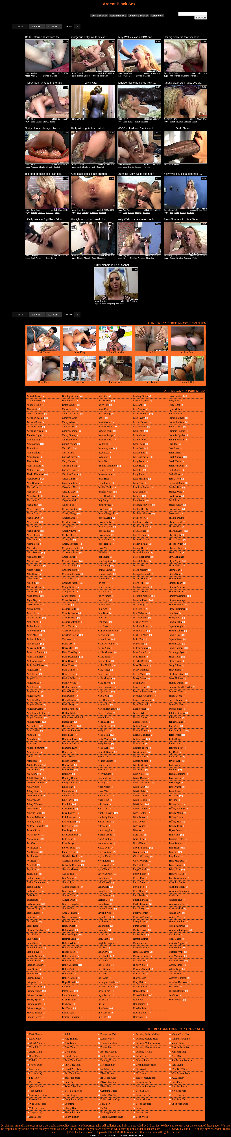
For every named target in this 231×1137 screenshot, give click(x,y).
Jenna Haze (103, 478)
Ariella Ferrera (34, 765)
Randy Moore (140, 943)
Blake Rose (32, 925)
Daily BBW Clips (109, 1095)
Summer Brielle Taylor (180, 687)
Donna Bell (68, 765)
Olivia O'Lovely (141, 856)
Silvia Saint (174, 574)
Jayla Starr (103, 457)
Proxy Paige (139, 921)
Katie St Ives (104, 682)
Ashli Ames (32, 808)
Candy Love (68, 426)
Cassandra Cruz (70, 483)
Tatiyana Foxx (176, 747)
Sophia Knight (176, 626)
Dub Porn (79, 381)
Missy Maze (139, 674)
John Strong (104, 565)
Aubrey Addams (35, 817)
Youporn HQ (35, 1112)
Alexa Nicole (33, 496)
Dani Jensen (68, 674)
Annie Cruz (32, 752)
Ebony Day (70, 1108)
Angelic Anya (33, 691)
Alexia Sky (32, 504)
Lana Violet (103, 891)
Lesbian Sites (142, 1090)
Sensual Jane (175, 509)
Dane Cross (68, 665)
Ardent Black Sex (119, 4)
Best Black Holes (73, 1090)
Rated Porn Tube (73, 1069)
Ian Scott (66, 986)
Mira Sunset (139, 656)
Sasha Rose (174, 474)
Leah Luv (102, 934)
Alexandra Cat (34, 500)
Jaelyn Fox (103, 405)
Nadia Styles (139, 713)
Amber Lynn (33, 626)
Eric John (67, 804)
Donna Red (67, 769)
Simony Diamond (178, 596)
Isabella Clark (69, 999)
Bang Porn (43, 381)
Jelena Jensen (104, 470)
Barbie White (33, 886)
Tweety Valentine (177, 878)
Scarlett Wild (175, 491)
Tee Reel (173, 769)
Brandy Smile (33, 960)
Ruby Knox (174, 405)
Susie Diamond (176, 700)
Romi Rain (138, 999)
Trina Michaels (176, 860)
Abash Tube (35, 1116)
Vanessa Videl (176, 908)
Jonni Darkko (104, 587)
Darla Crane (68, 695)
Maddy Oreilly (140, 509)
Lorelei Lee (139, 452)
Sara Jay (173, 444)
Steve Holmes (176, 678)
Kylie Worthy (104, 865)
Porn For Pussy (179, 1086)
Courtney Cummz (71, 630)
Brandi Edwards (35, 947)
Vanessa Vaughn (177, 904)
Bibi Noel (31, 917)
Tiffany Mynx (176, 813)
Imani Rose (68, 991)
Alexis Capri (33, 513)
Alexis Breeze (34, 509)
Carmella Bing (69, 465)
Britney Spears (34, 999)
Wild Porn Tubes (37, 1103)
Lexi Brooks (104, 965)
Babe (125, 76)
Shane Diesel (175, 522)
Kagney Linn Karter (108, 630)
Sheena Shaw (175, 548)
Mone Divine (140, 687)
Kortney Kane (105, 843)
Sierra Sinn (174, 569)
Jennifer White (105, 491)
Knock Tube (71, 1056)
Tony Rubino (175, 843)
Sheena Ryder (176, 543)
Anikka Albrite (34, 721)
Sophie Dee (174, 635)
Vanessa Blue (175, 899)
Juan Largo (103, 600)
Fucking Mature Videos (148, 1043)
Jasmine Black (105, 426)
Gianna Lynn (68, 882)
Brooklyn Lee (69, 400)
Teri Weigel (174, 782)
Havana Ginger (69, 934)
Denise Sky (68, 721)
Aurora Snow (33, 830)
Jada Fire (102, 396)
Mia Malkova (140, 613)
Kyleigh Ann (104, 860)
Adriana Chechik (35, 418)
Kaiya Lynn (104, 635)
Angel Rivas (33, 682)
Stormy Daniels (177, 682)
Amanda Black (34, 617)
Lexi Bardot (104, 956)
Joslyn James (104, 596)
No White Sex (107, 1069)
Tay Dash (173, 752)
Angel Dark (32, 669)
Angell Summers (35, 717)
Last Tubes (151, 381)
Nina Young (139, 826)
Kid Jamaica (104, 795)
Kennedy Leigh (105, 769)
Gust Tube (70, 1047)
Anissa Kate (33, 726)
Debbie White (69, 713)
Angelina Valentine (36, 713)
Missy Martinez (141, 669)
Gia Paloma (68, 878)
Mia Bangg (139, 604)
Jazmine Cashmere (107, 465)
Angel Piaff (32, 678)
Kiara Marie (104, 787)
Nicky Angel (139, 756)
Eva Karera (67, 826)
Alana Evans (33, 457)
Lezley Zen (103, 999)
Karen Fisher (104, 639)
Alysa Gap (32, 600)
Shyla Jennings (176, 556)
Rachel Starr (139, 934)
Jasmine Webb (105, 439)
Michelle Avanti (141, 626)
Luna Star (138, 483)
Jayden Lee (103, 452)
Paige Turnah (140, 869)
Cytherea (66, 639)
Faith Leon (67, 839)
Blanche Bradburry (36, 930)
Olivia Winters (140, 860)
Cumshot (187, 121)
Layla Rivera (104, 917)
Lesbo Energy (143, 1095)
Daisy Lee (67, 643)
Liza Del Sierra (141, 413)
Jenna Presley (105, 483)
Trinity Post (175, 869)
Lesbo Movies (143, 1099)
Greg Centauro (69, 912)
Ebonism (69, 1103)
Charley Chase (69, 522)
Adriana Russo (34, 422)
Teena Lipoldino (177, 774)
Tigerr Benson (176, 830)
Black (53, 258)
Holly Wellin (68, 969)
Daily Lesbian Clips (110, 1099)
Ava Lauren (32, 856)
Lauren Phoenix (106, 908)
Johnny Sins (104, 578)
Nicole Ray (139, 769)
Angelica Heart (34, 704)
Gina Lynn (67, 891)
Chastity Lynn (69, 530)
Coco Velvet (68, 626)
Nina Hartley (139, 813)
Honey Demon (69, 978)
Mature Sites (177, 1043)
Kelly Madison (105, 739)
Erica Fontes (68, 808)
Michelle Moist (141, 635)
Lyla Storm (139, 500)
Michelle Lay (140, 630)
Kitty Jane (103, 826)
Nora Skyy (138, 839)
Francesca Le (68, 852)
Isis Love (66, 1004)
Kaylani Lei (104, 704)
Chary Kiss (67, 526)
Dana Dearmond (70, 656)
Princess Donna (141, 917)
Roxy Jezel (138, 1017)
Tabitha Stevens (177, 713)
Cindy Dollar (68, 587)
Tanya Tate (174, 726)
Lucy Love (138, 474)
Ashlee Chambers (35, 782)
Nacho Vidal (139, 708)
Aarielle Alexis (34, 400)
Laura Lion (103, 904)
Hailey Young (69, 921)
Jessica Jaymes (105, 526)
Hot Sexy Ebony (108, 1051)
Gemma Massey (70, 869)
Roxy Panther (176, 396)
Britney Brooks (34, 995)
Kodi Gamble (104, 839)
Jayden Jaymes (105, 448)
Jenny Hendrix (105, 496)
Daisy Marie (68, 648)
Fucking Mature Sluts (147, 1038)
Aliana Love (33, 543)
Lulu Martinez (140, 478)
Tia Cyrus (174, 795)
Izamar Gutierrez (70, 1017)
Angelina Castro (35, 708)
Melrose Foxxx (141, 600)
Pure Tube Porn (72, 1064)
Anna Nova (32, 743)
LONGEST (53, 26)
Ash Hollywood (35, 778)
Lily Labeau (104, 1012)
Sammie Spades (177, 435)
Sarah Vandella (176, 465)
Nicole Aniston (140, 761)
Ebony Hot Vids (108, 1034)
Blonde (39, 76)
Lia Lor (101, 1004)
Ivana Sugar (68, 1012)
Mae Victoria (139, 535)
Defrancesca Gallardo (73, 717)
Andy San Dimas (35, 665)
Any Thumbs (71, 1038)
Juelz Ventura (104, 604)
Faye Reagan (68, 843)
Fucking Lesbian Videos (148, 1034)
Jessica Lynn (104, 535)
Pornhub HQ (187, 381)
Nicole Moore (140, 765)
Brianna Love (33, 978)
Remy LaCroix (140, 956)
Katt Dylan (103, 695)
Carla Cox (67, 448)
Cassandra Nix (69, 487)
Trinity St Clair (176, 873)
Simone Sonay (176, 591)
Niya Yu (137, 830)
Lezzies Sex (142, 1112)
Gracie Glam (68, 908)
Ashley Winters (34, 804)
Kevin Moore (104, 778)
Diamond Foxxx (70, 739)
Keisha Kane (104, 721)
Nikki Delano (140, 800)
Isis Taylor (67, 1008)
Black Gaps (71, 1095)
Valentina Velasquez (179, 891)
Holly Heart (68, 960)
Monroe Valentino (142, 700)
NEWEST (37, 26)
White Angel (175, 969)
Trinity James (175, 865)
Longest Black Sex (138, 15)
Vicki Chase (175, 938)
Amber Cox (32, 622)
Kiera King (103, 800)
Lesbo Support (143, 1103)
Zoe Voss (173, 995)
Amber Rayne (34, 630)
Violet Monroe (176, 960)
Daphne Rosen (69, 687)
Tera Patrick (175, 778)
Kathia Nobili (105, 665)
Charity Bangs (69, 513)
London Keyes (140, 439)
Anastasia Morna (35, 652)
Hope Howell (69, 982)
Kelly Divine (104, 726)
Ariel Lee (31, 756)
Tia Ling (173, 800)
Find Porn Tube (179, 1099)
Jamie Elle (103, 409)
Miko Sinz (138, 643)
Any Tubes (70, 1043)
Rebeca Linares (141, 952)
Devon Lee (67, 734)
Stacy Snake (175, 669)
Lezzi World (142, 1116)
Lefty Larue (104, 938)
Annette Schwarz (35, 747)
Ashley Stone (33, 800)
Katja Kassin (104, 691)
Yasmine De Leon (178, 982)
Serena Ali (174, 513)
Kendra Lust (104, 756)
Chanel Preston (69, 509)
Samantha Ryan (177, 418)
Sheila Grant (175, 552)
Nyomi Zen (139, 852)
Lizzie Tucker (140, 422)
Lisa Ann (137, 405)
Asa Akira (32, 774)
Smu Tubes (70, 1082)
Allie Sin (31, 583)
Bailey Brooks (34, 878)
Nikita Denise (140, 778)
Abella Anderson (35, 413)
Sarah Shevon (176, 457)
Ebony (130, 121)
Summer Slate (176, 691)
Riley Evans (139, 973)
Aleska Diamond (35, 474)
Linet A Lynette (141, 400)
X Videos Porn (178, 1090)
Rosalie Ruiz (139, 1008)
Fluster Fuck (115, 381)
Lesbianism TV (143, 1082)
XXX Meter (177, 1077)
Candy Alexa (68, 422)
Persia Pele (138, 886)
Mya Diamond (140, 704)
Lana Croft (103, 886)
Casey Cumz (68, 478)
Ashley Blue (33, 787)
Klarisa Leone (105, 834)
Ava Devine (32, 852)
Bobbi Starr (32, 943)
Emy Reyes (68, 800)
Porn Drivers (35, 1082)
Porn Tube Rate (72, 1060)
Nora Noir (138, 834)
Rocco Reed (139, 991)
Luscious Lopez (141, 487)
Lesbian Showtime (145, 1086)
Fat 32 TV (105, 1103)
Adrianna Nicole (35, 431)
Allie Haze (32, 574)
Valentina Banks (177, 882)
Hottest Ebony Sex (109, 1056)
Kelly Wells (104, 747)
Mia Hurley (139, 609)
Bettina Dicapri (34, 908)
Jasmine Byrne (105, 431)
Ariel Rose (32, 761)
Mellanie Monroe (142, 596)
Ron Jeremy (139, 1004)
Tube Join (151, 351)
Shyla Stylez (175, 561)
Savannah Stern (176, 483)
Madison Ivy (139, 517)
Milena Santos (140, 648)
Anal (33, 76)
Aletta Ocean (33, 478)
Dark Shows (43, 351)
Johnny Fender (105, 574)
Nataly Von (139, 743)
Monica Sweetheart (143, 691)
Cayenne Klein (69, 500)
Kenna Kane (104, 765)
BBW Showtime (108, 1082)
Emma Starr (68, 795)
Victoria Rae (175, 947)
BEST (20, 26)
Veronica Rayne (177, 925)
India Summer (69, 995)
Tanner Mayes (176, 721)
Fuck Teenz (141, 1056)
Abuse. (124, 1135)
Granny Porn (142, 1060)
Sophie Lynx (175, 643)
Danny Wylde (69, 682)
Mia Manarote (140, 617)
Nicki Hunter (139, 752)
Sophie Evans (176, 639)
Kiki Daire (103, 804)
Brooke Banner (34, 1012)
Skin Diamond (176, 604)
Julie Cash (103, 617)
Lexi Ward (103, 978)
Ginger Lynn (68, 899)
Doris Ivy (67, 774)
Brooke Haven (34, 1017)
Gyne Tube (70, 1051)
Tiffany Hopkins (177, 808)
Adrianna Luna (34, 426)
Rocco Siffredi (140, 995)
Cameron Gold (69, 418)
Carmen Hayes (69, 470)
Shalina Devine (176, 517)
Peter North (139, 891)
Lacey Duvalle (105, 873)
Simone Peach (176, 578)
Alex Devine (33, 483)
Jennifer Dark (105, 487)
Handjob (53, 76)
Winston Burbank (178, 978)
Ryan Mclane (175, 409)
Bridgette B (32, 982)
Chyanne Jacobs (70, 583)
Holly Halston (69, 956)
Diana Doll (67, 752)
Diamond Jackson (71, 743)
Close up (41, 213)
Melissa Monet (140, 591)
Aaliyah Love (33, 396)
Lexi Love (103, 973)
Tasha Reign (175, 739)
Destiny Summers (71, 730)
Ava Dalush (32, 847)
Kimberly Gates (106, 813)
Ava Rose (31, 860)
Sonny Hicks (175, 617)
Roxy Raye (174, 400)
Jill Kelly (102, 552)
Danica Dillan (69, 678)
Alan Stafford (33, 452)
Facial (52, 121)
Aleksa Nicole (34, 465)
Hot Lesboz (142, 1073)
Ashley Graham (34, 795)
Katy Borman (104, 700)
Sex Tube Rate (72, 1073)
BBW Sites (106, 1086)
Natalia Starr (139, 726)
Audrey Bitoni (34, 821)
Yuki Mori (174, 986)
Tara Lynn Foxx (177, 730)
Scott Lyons (175, 496)
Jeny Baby (103, 500)
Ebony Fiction (72, 1116)
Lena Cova (103, 952)
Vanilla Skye (175, 912)
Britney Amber (34, 991)
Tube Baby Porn (73, 1086)
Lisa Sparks (139, 409)
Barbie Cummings (36, 882)
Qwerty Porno (36, 1086)
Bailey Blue (33, 873)
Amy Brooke (33, 643)
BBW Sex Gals (108, 1077)
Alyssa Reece (33, 609)
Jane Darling (104, 413)
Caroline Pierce (70, 474)
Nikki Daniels (140, 795)
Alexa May (32, 491)
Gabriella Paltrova (71, 860)
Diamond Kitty (69, 747)
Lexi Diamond (105, 969)
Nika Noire (139, 774)
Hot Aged (141, 1069)
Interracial (104, 76)
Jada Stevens (104, 400)
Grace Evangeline (71, 904)
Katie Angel (104, 669)
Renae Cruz (139, 960)
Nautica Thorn (140, 747)
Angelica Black (34, 700)
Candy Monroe (69, 431)
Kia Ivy (101, 782)
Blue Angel (32, 938)
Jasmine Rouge (105, 435)
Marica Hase (139, 565)
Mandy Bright (140, 543)
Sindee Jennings (177, 600)
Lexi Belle (103, 960)
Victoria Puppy (176, 943)
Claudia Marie (69, 617)
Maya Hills (139, 583)
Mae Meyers (139, 530)
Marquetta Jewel (141, 574)
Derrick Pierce (69, 726)
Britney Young (34, 1004)
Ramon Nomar (140, 938)
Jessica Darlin (105, 517)
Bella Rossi (32, 895)
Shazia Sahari (176, 539)
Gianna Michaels (70, 886)
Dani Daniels (68, 669)
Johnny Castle (105, 569)
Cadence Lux (68, 409)
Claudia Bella (69, 609)
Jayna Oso (103, 461)
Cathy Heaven (69, 496)
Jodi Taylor (103, 556)
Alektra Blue (33, 470)
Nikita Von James (142, 782)
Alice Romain (34, 552)
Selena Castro (176, 504)
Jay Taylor (103, 444)
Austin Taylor (33, 834)
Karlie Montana (106, 652)
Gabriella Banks (70, 856)
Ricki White (139, 965)
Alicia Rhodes (34, 556)
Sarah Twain (175, 461)
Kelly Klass (104, 730)
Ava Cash (31, 843)
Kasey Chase (104, 661)
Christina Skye (69, 569)
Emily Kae (67, 787)
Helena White (69, 943)
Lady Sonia (103, 878)
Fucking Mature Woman (148, 1047)
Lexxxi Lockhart (106, 986)
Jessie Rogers (104, 543)
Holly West (67, 973)
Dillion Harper (69, 761)
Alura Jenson (33, 596)
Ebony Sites (106, 1047)
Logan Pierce (140, 426)
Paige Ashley (140, 865)
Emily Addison (69, 782)
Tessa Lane (174, 791)
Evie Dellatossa (70, 834)
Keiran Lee (103, 717)
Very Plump (177, 1064)
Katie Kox (103, 674)
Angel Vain (32, 687)
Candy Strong (69, 435)
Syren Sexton (175, 708)
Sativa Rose (175, 478)
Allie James (32, 578)
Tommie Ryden (176, 839)
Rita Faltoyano (140, 986)
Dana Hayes (68, 661)
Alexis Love (33, 526)
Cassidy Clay (68, 491)
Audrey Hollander (36, 826)
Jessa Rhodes (104, 504)
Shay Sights (175, 535)
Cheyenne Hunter (71, 548)
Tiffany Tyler (175, 826)
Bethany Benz (34, 904)
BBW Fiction (107, 1073)
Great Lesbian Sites (146, 1064)
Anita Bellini (33, 730)
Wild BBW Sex (179, 1069)
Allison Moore (34, 587)
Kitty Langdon (105, 830)
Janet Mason (104, 422)
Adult (68, 1034)
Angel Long (33, 674)
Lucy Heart (139, 465)
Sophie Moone (176, 648)
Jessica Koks (104, 530)
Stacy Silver (175, 665)
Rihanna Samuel (141, 969)
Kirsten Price (104, 821)
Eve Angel (67, 830)
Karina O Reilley (106, 643)
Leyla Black (104, 995)
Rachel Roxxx (140, 930)
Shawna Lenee (176, 530)
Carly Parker (68, 461)
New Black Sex (118, 15)
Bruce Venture (69, 405)
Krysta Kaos (104, 856)
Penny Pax (138, 878)
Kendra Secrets (105, 761)
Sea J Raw (174, 500)
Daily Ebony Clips (74, 1099)
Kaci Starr (103, 626)
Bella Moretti (33, 891)
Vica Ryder (174, 934)
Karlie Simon (104, 656)
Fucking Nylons (144, 1051)
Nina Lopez (139, 821)
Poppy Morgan (140, 912)
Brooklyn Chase (70, 396)
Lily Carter (103, 1008)
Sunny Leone (175, 695)
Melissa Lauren (141, 587)
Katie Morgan (105, 678)
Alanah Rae (32, 461)
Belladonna (32, 899)
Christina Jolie (69, 565)
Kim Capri (103, 808)
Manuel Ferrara (141, 552)
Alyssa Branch (34, 604)
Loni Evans (139, 444)
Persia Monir (139, 882)
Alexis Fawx (33, 517)
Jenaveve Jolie (105, 474)
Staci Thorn (174, 656)
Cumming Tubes (108, 1090)
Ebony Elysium (72, 1112)
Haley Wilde (68, 930)
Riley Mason (139, 978)
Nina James (139, 817)
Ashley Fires (33, 791)
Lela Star (102, 947)
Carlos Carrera (69, 457)
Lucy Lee (138, 470)
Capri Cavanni (69, 444)
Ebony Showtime (109, 1043)
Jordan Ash (103, 591)
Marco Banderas (141, 556)
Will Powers (175, 973)
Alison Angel (33, 569)
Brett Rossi (32, 973)
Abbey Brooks (34, 405)
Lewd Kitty (79, 351)
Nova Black (139, 843)
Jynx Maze (103, 622)
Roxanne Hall (140, 1012)
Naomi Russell (140, 721)
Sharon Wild (175, 526)
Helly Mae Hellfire (71, 947)
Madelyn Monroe (142, 513)
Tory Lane (174, 856)
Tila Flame (174, 834)
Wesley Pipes (175, 965)
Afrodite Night (34, 435)
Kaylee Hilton (105, 713)
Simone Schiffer (177, 587)
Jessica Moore (105, 539)
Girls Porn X (177, 1082)
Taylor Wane (175, 761)
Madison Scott (140, 526)
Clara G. (66, 604)
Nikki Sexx (139, 804)
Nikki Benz (139, 787)
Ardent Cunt (187, 351)
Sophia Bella (175, 622)
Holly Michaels (70, 965)
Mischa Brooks (141, 661)
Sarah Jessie (175, 452)
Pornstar (147, 167)
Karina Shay (104, 648)
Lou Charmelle (140, 457)
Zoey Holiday (176, 999)
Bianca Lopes (33, 912)
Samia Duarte (176, 426)
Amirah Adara (34, 639)
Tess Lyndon (175, 787)
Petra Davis (139, 895)
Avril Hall (32, 865)
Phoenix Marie (140, 899)
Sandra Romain (176, 439)
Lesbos (139, 1108)
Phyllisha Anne (141, 904)
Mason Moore (140, 578)
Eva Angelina (69, 821)
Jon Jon (101, 583)
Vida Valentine (176, 956)
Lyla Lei (137, 496)
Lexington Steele (106, 982)
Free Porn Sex (178, 1095)
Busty (94, 258)
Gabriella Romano (71, 865)
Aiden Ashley (33, 439)
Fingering (150, 258)
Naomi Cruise (140, 717)
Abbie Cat (32, 409)
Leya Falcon (104, 991)
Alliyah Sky (33, 591)
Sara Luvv (174, 448)
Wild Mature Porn (180, 1073)
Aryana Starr (33, 769)
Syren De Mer (176, 704)
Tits (117, 304)
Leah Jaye (103, 930)
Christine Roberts (71, 574)
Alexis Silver (33, 530)
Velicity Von (175, 917)
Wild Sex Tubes (37, 1108)
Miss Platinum (140, 665)
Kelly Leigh (104, 734)
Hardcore (95, 76)
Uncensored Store (38, 1095)
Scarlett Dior (175, 487)
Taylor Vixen (175, 756)
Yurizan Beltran (177, 991)
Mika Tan (138, 639)
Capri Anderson (70, 439)
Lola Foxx (138, 431)
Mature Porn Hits (180, 1034)
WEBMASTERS (136, 1135)
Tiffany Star (175, 821)
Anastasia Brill (34, 648)
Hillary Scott (68, 952)
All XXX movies (115, 351)
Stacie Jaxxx (175, 661)
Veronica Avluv (176, 921)
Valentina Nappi (177, 886)
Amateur (34, 167)
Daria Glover (68, 691)
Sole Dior (173, 613)
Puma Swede (139, 925)
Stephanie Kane (177, 674)
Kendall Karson (106, 752)
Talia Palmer (175, 717)
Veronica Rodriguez (179, 930)
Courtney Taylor (70, 635)
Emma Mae (68, 791)
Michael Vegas (140, 622)
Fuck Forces (35, 1077)
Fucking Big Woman (110, 1112)
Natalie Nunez (140, 730)
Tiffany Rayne (176, 817)
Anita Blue (32, 734)
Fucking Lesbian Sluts (111, 1116)
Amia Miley (33, 635)
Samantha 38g (176, 413)
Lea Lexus (103, 921)
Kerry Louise (104, 774)
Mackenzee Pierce (142, 504)
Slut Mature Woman (181, 1060)
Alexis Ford (33, 522)
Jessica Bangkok (106, 513)
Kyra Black (103, 869)
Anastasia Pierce (35, 656)
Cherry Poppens (70, 543)
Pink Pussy (138, 908)
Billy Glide (32, 921)
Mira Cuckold (140, 652)
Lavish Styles (104, 912)
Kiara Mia (103, 791)
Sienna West (175, 565)
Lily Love (103, 1017)
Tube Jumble (35, 1090)
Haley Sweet (68, 925)
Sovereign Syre (176, 652)
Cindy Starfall (69, 596)
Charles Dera (68, 517)
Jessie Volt (103, 548)
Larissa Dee (104, 899)
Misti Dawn (139, 682)
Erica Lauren (68, 813)
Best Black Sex (99, 15)
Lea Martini (104, 925)
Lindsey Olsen (140, 396)
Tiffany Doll (175, 804)
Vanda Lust (174, 895)
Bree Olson (32, 969)
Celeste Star (68, 504)
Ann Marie (32, 739)
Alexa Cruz (32, 487)
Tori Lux (173, 852)
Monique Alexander (143, 695)
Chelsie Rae (68, 535)
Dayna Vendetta (70, 708)
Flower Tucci (68, 847)
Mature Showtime (180, 1038)
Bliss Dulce (32, 934)
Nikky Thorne (140, 808)
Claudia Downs (70, 613)
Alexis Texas (33, 535)
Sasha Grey (174, 470)
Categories (157, 15)
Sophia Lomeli (176, 630)
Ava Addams (33, 839)
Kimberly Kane (105, 817)
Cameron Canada (71, 413)
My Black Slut (107, 1064)
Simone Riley (176, 583)
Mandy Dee (139, 548)
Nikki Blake (139, 791)
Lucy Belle (138, 461)
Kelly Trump (104, 743)
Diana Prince (68, 756)
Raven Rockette (141, 947)
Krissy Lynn (104, 847)
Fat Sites (104, 1108)
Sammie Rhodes (177, 431)
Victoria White (176, 952)
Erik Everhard (69, 817)
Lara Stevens (104, 895)
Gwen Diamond (70, 917)
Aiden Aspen (33, 444)
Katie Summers (105, 687)
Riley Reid (138, 982)
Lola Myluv (139, 435)
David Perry (68, 704)
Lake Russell (104, 882)
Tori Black (174, 847)
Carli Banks (68, 452)
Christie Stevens (70, 561)
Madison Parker (141, 522)
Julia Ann (102, 609)
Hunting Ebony (108, 1060)
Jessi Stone (103, 509)
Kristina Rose (105, 852)
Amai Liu (31, 613)
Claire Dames (69, 600)
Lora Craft (138, 448)
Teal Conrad (175, 765)
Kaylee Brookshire (107, 708)
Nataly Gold (139, 739)
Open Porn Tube (179, 1103)
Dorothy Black (69, 778)
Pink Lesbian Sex (180, 1047)
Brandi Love (33, 952)
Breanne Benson (35, 965)
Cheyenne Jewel (70, 552)
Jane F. (101, 418)
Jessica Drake (105, 522)
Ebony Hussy (107, 1038)
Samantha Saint (177, 422)
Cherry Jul (67, 539)
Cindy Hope (68, 591)
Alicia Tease (33, 561)
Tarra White (175, 734)
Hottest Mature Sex (146, 1077)
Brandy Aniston (34, 956)
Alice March (33, 548)
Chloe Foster (68, 556)
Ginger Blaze (68, 895)
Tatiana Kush (175, 743)
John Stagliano (105, 561)
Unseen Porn (35, 1099)
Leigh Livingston (106, 943)
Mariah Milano (140, 561)
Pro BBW (176, 1056)
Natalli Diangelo (141, 734)
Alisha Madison (35, 565)
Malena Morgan (141, 539)
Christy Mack (69, 578)
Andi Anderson (34, 661)
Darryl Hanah (69, 700)
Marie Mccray (140, 569)
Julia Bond (103, 613)
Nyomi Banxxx (141, 847)
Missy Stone (139, 678)
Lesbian (144, 121)
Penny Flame (140, 873)
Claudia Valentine (71, 622)
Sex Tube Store (72, 1077)
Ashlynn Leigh (34, 813)
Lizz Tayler (139, 418)
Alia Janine (32, 539)
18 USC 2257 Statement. (103, 1135)
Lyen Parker (139, 491)
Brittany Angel (34, 1008)
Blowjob (46, 76)
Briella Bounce (34, 986)
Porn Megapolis (179, 1051)
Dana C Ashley (69, 652)
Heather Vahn (69, 938)
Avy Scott (31, 869)
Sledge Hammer (177, 609)
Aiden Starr (32, 448)
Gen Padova (68, 873)
